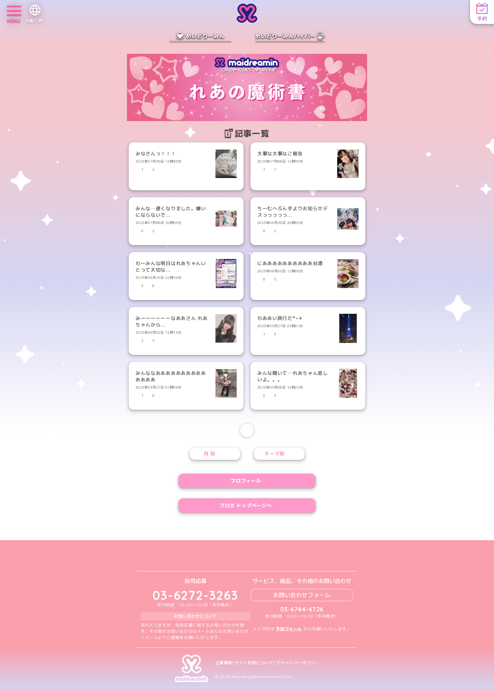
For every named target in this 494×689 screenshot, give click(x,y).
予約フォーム (289, 629)
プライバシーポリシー (297, 663)
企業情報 (223, 663)
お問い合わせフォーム (302, 595)
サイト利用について (254, 663)
